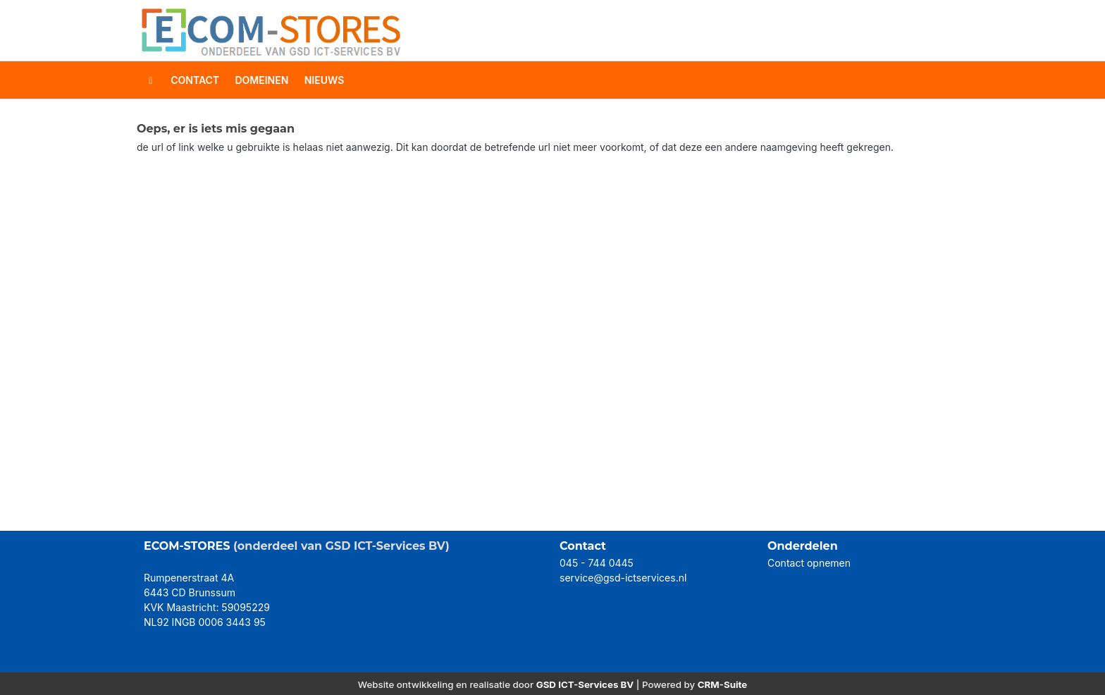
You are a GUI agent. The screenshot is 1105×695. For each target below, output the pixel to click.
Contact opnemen (809, 563)
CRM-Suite (723, 684)
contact (195, 80)
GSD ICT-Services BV (585, 684)
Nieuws (324, 80)
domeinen (261, 80)
